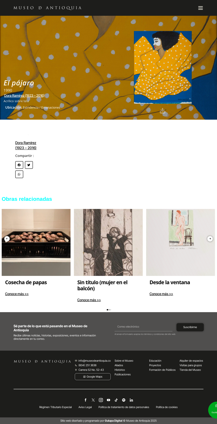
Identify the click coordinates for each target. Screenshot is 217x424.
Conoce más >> (17, 294)
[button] (19, 165)
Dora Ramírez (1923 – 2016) (24, 96)
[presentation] (7, 238)
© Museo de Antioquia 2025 (131, 420)
